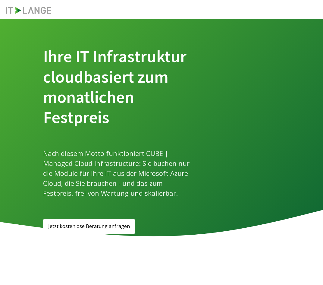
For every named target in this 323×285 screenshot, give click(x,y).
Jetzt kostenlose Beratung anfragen (89, 226)
